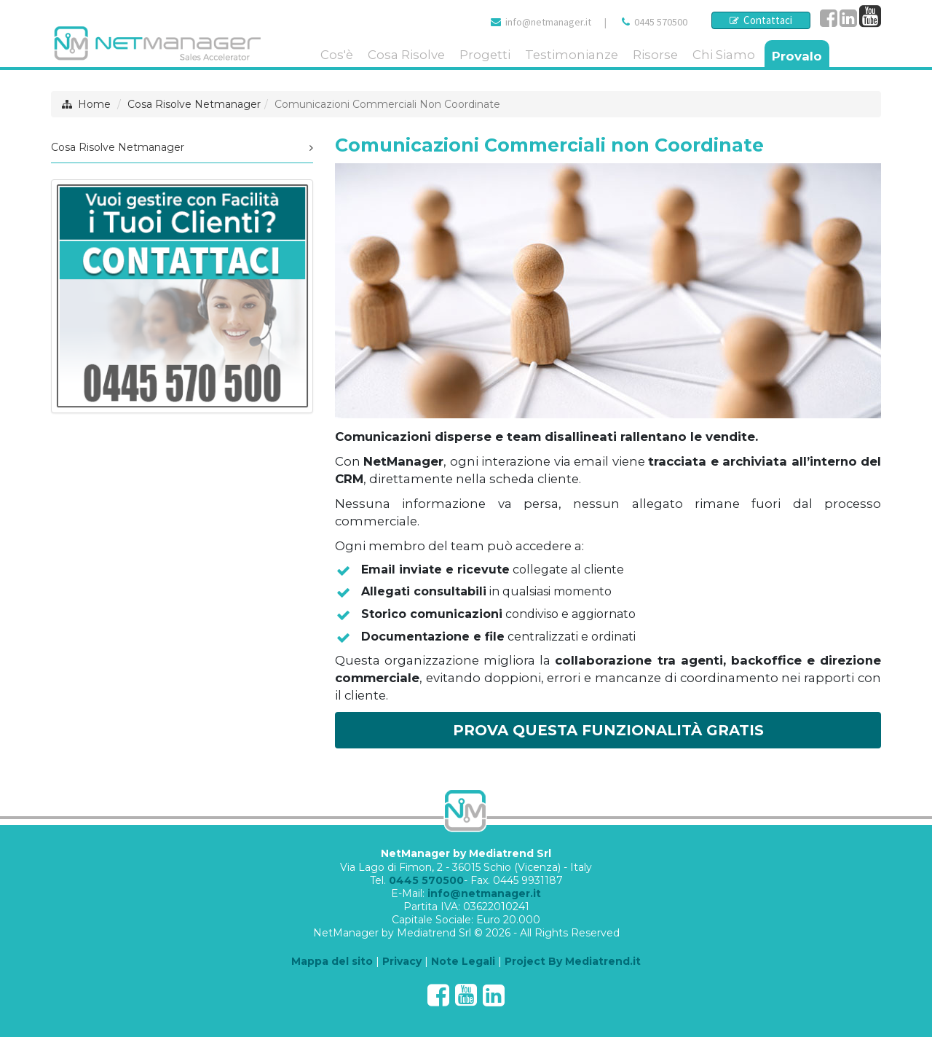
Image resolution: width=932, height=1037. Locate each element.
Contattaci (761, 20)
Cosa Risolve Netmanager (194, 104)
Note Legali (463, 961)
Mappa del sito (332, 961)
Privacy (402, 961)
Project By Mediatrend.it (573, 961)
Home (94, 104)
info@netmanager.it (548, 21)
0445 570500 (660, 21)
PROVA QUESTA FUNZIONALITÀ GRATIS (608, 730)
